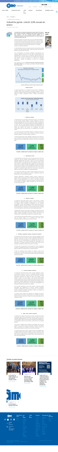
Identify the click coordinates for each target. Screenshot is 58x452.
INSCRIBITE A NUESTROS (29, 1)
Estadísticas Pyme (49, 10)
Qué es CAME (5, 10)
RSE (43, 420)
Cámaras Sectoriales (37, 436)
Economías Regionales (37, 425)
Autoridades (24, 427)
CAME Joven (37, 431)
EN (50, 4)
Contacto (40, 6)
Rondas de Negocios (43, 431)
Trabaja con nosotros (11, 423)
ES (48, 4)
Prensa (30, 6)
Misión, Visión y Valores (24, 422)
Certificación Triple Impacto (43, 418)
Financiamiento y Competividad (43, 425)
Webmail (50, 440)
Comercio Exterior (43, 428)
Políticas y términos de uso (43, 440)
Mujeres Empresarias (37, 429)
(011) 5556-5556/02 (10, 442)
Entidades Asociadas (24, 420)
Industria (37, 421)
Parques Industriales (37, 423)
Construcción (37, 427)
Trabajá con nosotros (47, 6)
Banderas (24, 425)
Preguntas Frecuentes (24, 436)
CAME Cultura (37, 433)
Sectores (30, 10)
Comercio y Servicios (37, 418)
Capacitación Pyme (16, 10)
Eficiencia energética (43, 433)
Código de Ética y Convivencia (24, 430)
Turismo (37, 420)
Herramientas (39, 10)
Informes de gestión (24, 433)
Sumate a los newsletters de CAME (12, 428)
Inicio (8, 16)
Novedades (35, 6)
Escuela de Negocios (17, 419)
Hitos (24, 424)
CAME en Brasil (25, 12)
